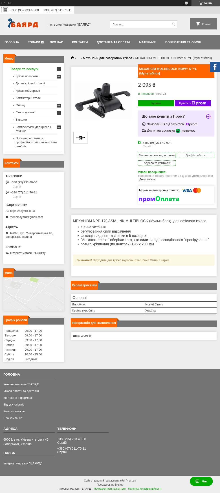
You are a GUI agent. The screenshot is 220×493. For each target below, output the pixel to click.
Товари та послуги (24, 69)
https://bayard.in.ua (22, 211)
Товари (34, 42)
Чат (201, 481)
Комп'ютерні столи (28, 98)
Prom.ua (131, 480)
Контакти (80, 42)
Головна (11, 42)
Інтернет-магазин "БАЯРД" (21, 384)
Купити (156, 103)
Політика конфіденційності (144, 488)
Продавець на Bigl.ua (110, 484)
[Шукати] (173, 24)
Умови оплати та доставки (21, 391)
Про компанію (12, 418)
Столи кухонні (25, 112)
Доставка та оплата (113, 42)
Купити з (192, 103)
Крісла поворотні (27, 76)
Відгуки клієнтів (13, 404)
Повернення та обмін (183, 42)
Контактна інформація (18, 397)
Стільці (20, 105)
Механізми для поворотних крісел (107, 58)
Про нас (56, 42)
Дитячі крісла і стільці (30, 83)
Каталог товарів (14, 411)
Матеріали (147, 42)
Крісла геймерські (28, 90)
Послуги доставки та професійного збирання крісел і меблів (36, 142)
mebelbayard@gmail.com (26, 217)
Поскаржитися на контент (110, 488)
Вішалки (21, 119)
